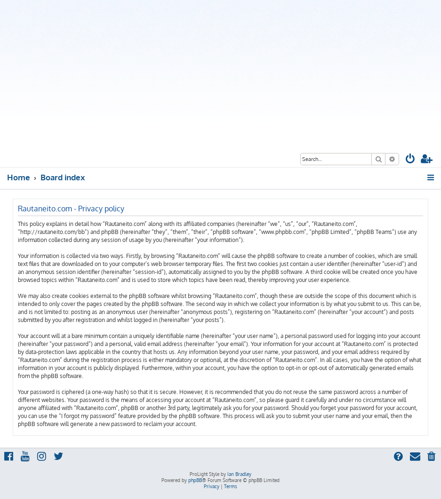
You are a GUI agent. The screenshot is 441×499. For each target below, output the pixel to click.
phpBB (195, 480)
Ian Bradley (239, 474)
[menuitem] (410, 159)
